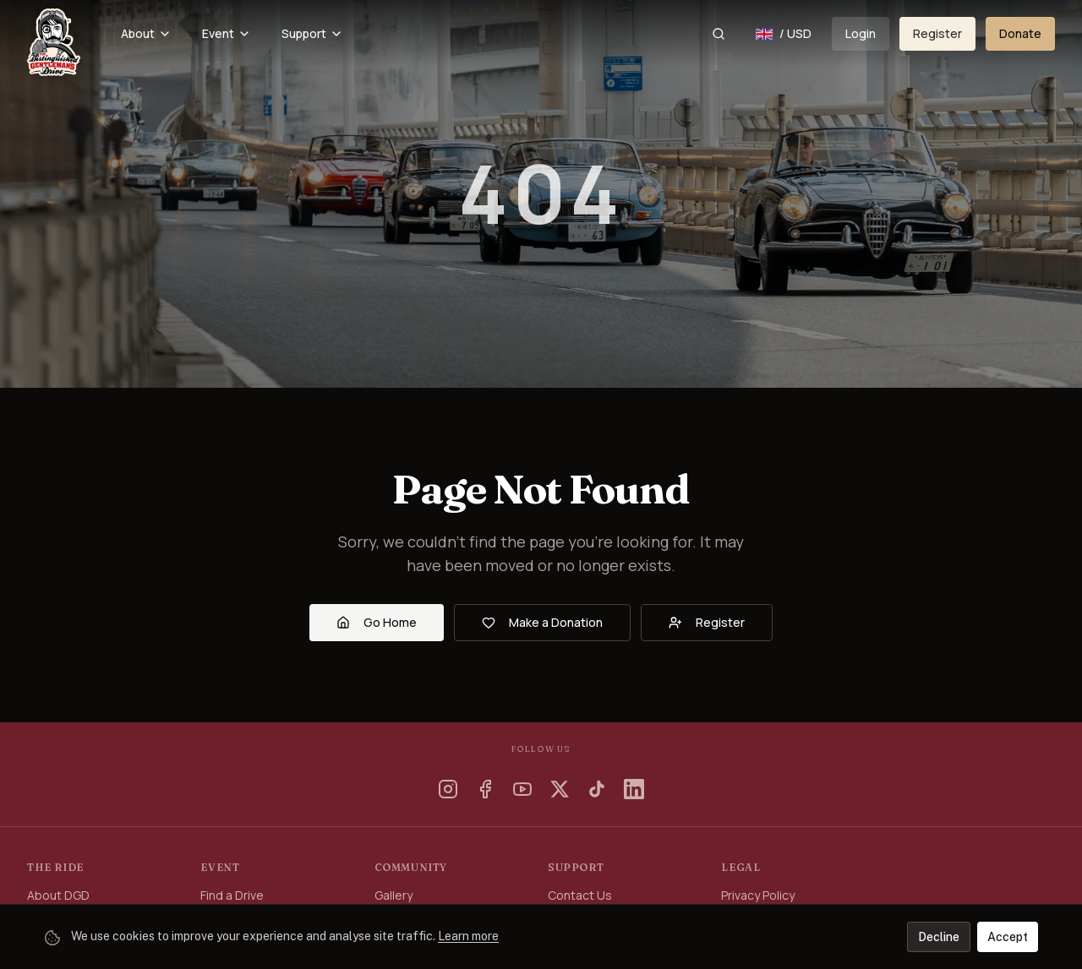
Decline (938, 937)
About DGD (58, 895)
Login (860, 33)
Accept (1007, 937)
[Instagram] (448, 789)
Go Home (376, 622)
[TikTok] (597, 789)
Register (937, 33)
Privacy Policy (758, 895)
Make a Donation (542, 622)
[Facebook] (485, 789)
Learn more (468, 936)
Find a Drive (232, 895)
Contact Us (580, 895)
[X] (559, 789)
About (146, 33)
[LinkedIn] (634, 789)
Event (226, 33)
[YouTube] (522, 789)
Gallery (393, 895)
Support (312, 33)
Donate (1020, 33)
